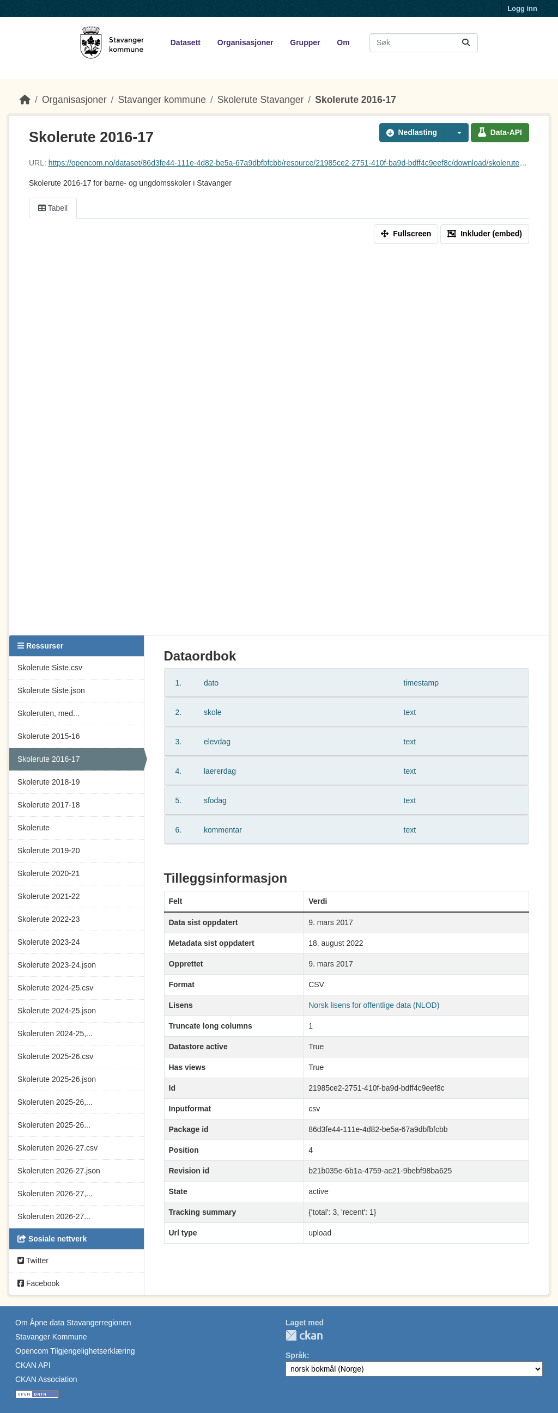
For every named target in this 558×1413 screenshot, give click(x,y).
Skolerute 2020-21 (48, 873)
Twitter (32, 1260)
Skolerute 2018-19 (48, 782)
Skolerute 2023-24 (48, 942)
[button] (456, 132)
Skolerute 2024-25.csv (55, 987)
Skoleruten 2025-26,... (55, 1102)
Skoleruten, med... (48, 713)
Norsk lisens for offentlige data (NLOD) (373, 1005)
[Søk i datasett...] (423, 42)
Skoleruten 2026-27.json (58, 1170)
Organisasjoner (245, 42)
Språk (296, 1355)
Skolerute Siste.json (51, 690)
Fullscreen (406, 233)
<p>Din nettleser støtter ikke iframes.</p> (279, 442)
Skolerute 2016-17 (355, 99)
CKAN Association (46, 1379)
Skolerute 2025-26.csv (55, 1056)
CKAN (304, 1335)
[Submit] (466, 42)
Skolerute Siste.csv (49, 667)
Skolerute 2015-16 (48, 736)
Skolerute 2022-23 (48, 919)
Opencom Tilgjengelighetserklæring (75, 1351)
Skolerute (33, 827)
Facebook (38, 1283)
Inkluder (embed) (484, 233)
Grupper (305, 42)
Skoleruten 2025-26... (53, 1125)
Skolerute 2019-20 (48, 850)
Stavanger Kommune (51, 1336)
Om (343, 42)
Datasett (186, 42)
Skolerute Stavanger (260, 99)
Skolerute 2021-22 (48, 896)
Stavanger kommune (161, 99)
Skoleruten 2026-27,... (55, 1193)
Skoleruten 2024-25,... (55, 1033)
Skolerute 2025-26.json (56, 1079)
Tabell (53, 208)
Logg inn (522, 8)
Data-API (500, 132)
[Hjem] (25, 99)
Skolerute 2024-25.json (56, 1010)
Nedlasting (412, 132)
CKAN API (33, 1365)
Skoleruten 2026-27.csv (57, 1147)
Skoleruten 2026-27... (53, 1216)
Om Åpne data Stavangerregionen (73, 1322)
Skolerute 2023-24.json (56, 965)
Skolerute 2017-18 (48, 804)
